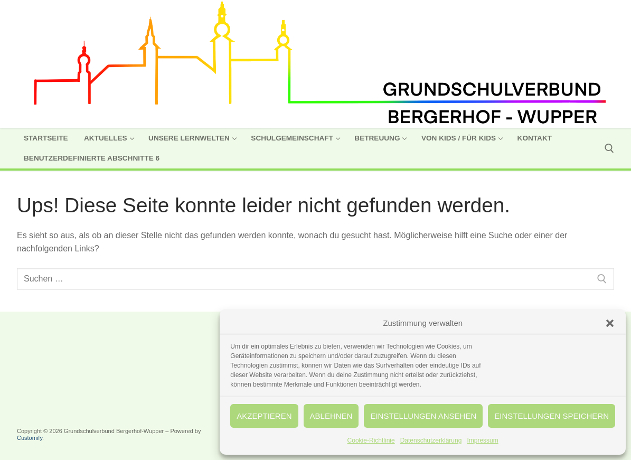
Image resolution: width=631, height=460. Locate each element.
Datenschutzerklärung (433, 440)
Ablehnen (334, 415)
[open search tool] (609, 148)
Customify (29, 438)
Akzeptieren (267, 415)
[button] (610, 323)
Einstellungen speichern (552, 415)
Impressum (484, 440)
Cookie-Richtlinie (373, 440)
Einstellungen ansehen (425, 415)
